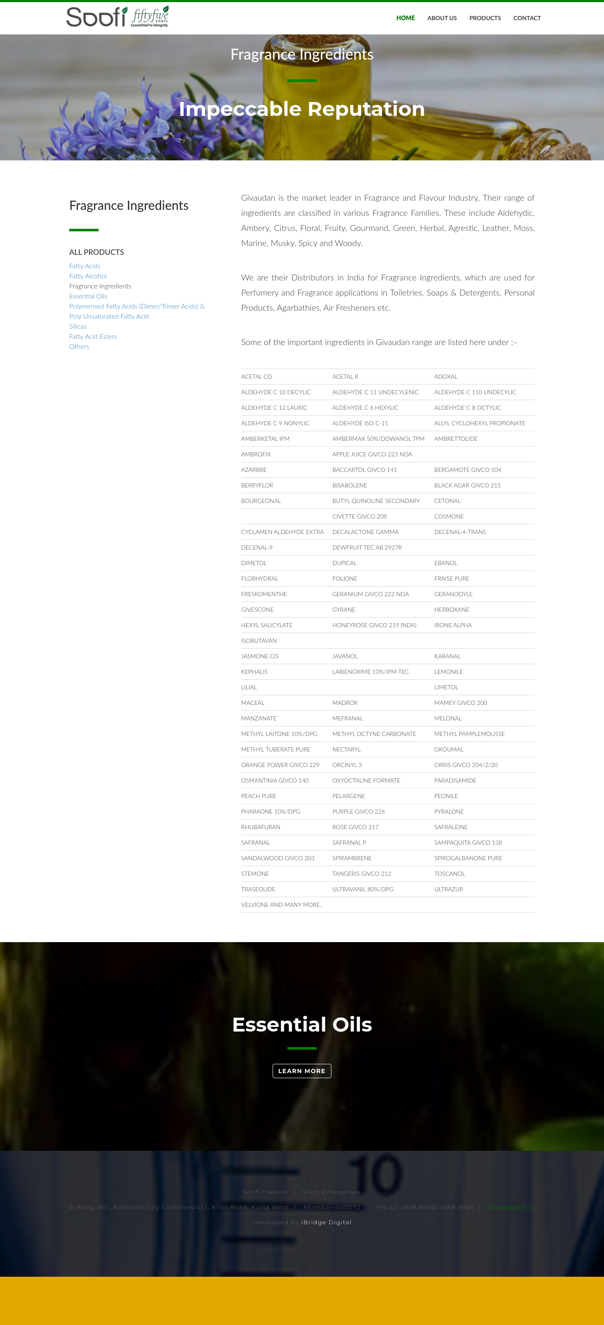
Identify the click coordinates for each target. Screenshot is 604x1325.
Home (405, 17)
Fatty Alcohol (88, 324)
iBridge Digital (326, 1270)
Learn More (301, 1119)
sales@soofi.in (511, 1255)
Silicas (77, 374)
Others (79, 394)
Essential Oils (88, 344)
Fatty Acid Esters (93, 384)
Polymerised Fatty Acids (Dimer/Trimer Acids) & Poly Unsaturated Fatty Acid (137, 359)
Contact (527, 17)
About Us (442, 17)
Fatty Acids (84, 314)
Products (485, 17)
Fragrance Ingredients (100, 334)
